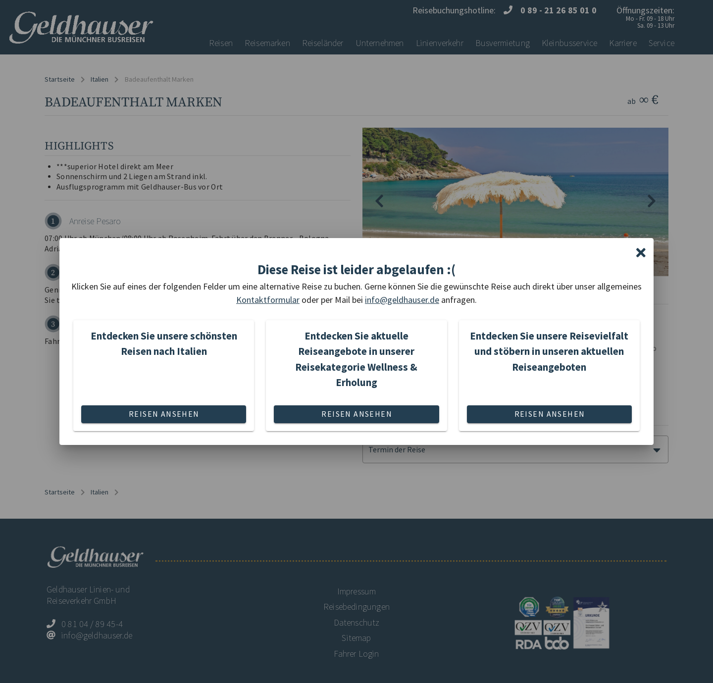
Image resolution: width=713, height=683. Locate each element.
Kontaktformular (268, 299)
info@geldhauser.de (402, 299)
